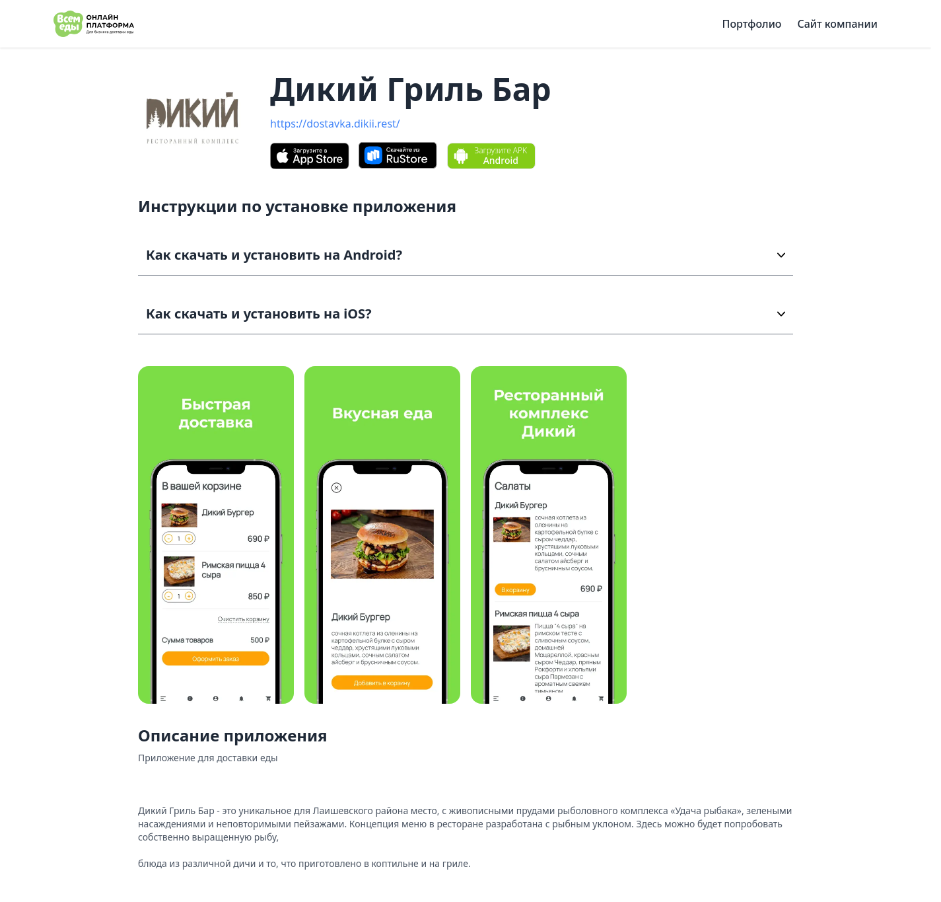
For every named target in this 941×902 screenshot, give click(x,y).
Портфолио (752, 24)
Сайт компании (837, 24)
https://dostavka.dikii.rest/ (335, 123)
